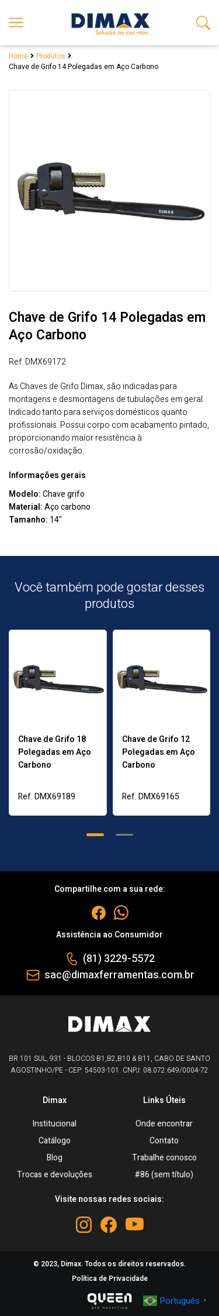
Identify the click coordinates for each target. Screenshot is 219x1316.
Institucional (55, 1124)
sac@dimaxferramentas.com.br (119, 975)
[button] (95, 834)
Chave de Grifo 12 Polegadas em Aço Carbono (158, 752)
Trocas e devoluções (54, 1175)
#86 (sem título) (164, 1175)
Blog (54, 1158)
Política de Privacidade (110, 1278)
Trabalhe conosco (164, 1158)
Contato (164, 1141)
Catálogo (55, 1141)
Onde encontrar (164, 1124)
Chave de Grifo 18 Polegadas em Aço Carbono (54, 752)
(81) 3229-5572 (119, 959)
